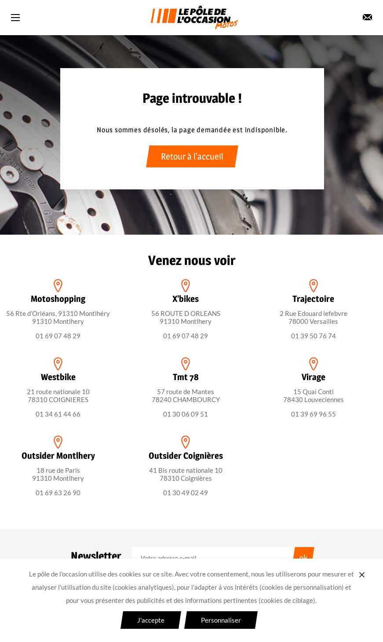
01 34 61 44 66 (58, 414)
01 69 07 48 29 (58, 336)
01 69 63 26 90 (58, 493)
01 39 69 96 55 (313, 414)
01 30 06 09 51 (185, 414)
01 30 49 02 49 (185, 493)
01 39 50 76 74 (313, 336)
